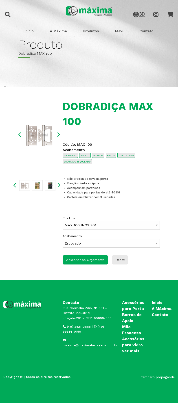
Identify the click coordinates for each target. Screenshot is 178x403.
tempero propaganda (158, 377)
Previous (20, 135)
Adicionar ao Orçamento (85, 260)
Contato (146, 31)
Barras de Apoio (132, 317)
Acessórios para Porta (133, 305)
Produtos (91, 31)
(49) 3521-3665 (77, 326)
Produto (111, 223)
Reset (120, 260)
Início (29, 31)
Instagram (158, 10)
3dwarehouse (139, 10)
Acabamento (111, 241)
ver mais (130, 351)
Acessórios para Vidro (133, 341)
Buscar (6, 11)
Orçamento (172, 10)
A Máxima (58, 31)
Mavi (119, 31)
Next (58, 135)
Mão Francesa (131, 329)
